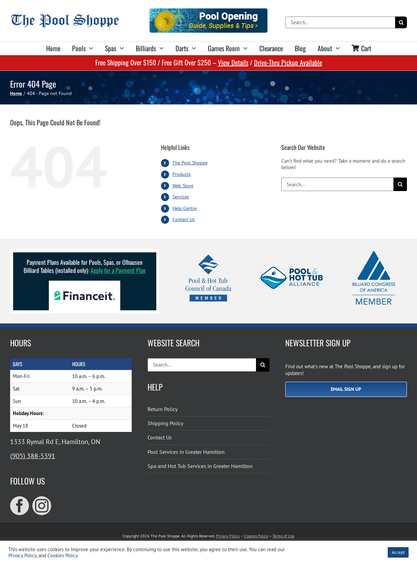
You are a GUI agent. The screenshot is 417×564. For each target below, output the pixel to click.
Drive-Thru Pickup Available (288, 62)
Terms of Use (283, 535)
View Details (233, 62)
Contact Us (183, 219)
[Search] (401, 22)
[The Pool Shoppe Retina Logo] (65, 16)
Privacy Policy (228, 535)
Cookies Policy (256, 535)
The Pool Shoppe (189, 163)
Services (180, 197)
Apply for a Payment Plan (118, 270)
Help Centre (184, 208)
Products (181, 174)
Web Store (182, 186)
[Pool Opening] (208, 11)
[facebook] (19, 505)
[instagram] (41, 505)
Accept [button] (398, 552)
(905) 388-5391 (32, 455)
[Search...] (340, 22)
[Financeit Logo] (84, 283)
